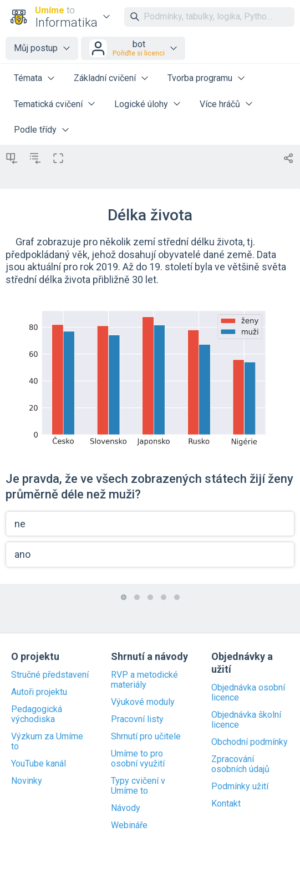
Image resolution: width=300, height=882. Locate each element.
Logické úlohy (141, 104)
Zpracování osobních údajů (240, 764)
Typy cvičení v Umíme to (138, 786)
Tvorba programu (199, 78)
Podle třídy (35, 129)
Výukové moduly (143, 702)
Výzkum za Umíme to (47, 742)
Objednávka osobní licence (248, 693)
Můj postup (36, 48)
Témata (28, 78)
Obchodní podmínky (249, 742)
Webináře (129, 825)
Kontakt (226, 804)
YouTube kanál (38, 764)
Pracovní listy (137, 719)
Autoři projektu (39, 692)
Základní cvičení (105, 78)
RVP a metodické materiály (144, 680)
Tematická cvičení (48, 104)
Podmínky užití (239, 787)
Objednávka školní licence (246, 720)
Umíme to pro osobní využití (138, 759)
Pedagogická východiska (36, 714)
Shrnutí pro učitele (146, 737)
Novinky (26, 781)
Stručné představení (50, 675)
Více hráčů (220, 104)
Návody (125, 808)
